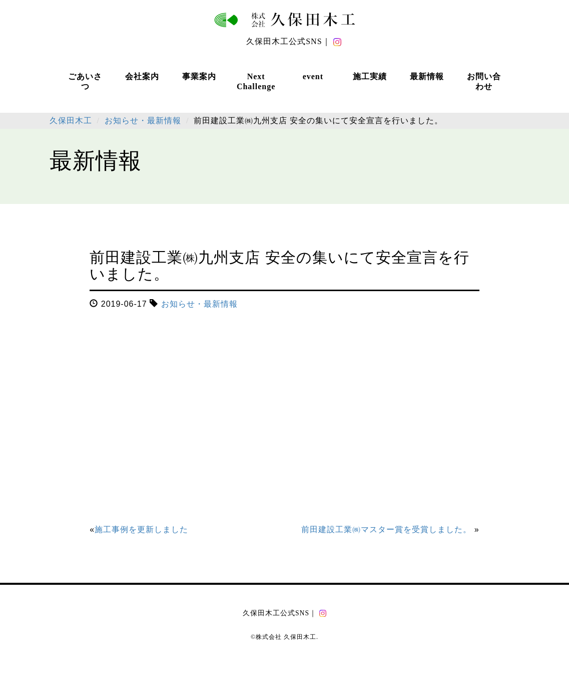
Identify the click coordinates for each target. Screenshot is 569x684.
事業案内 (199, 76)
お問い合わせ (484, 81)
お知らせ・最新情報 (199, 304)
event (313, 76)
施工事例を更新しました (141, 529)
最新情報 (427, 76)
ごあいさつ (85, 81)
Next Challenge (256, 81)
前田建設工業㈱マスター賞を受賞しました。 (386, 529)
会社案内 (142, 76)
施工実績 (370, 76)
